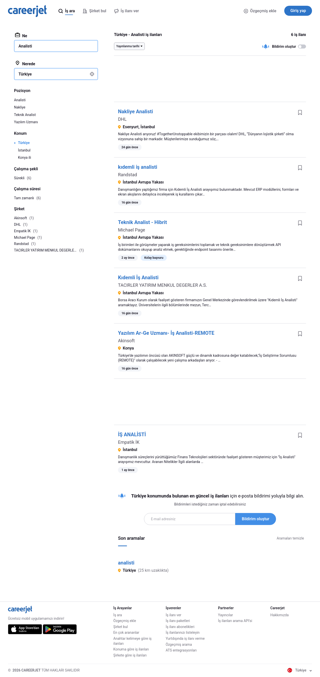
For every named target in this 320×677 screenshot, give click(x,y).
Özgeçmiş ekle (260, 10)
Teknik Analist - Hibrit (142, 222)
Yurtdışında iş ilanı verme (185, 638)
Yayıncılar (225, 615)
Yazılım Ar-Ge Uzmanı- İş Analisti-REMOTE (166, 333)
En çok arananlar (126, 632)
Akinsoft (126, 340)
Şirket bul (120, 627)
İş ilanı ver (173, 615)
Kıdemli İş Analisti (138, 277)
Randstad (127, 174)
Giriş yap (298, 10)
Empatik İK (129, 442)
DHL (122, 119)
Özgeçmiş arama (179, 644)
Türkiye (24, 143)
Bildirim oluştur (255, 518)
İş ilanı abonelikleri (180, 627)
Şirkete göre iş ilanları (129, 655)
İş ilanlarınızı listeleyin (183, 632)
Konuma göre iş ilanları (131, 649)
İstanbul (24, 150)
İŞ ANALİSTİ (132, 435)
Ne (21, 35)
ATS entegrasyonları (181, 650)
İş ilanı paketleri (178, 621)
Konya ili (24, 158)
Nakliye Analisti (135, 111)
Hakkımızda (279, 615)
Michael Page (131, 229)
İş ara (117, 615)
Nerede (25, 63)
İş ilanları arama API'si (235, 621)
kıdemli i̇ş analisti (137, 167)
